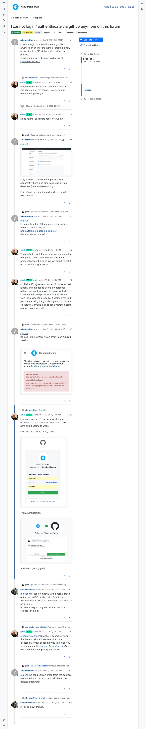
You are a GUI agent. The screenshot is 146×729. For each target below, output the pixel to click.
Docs (123, 6)
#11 (71, 632)
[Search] (3, 32)
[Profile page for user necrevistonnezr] (14, 591)
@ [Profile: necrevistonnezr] (30, 61)
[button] (3, 720)
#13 (70, 702)
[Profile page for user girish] (14, 84)
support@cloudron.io (53, 646)
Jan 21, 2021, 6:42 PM (54, 702)
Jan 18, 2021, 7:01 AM (52, 140)
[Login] (142, 3)
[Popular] (3, 20)
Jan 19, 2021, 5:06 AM (52, 329)
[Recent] (3, 9)
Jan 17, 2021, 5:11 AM (52, 40)
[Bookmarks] (3, 26)
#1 (71, 40)
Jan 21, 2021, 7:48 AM (52, 670)
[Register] (142, 9)
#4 (71, 140)
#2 (71, 82)
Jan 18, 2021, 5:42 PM (51, 250)
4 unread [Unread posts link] (87, 90)
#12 (70, 670)
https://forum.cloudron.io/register (38, 230)
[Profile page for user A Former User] (14, 42)
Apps (106, 6)
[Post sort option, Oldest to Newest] (91, 45)
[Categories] (3, 3)
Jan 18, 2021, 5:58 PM (51, 280)
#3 (71, 114)
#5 (71, 216)
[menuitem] (142, 3)
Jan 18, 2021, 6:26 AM (51, 82)
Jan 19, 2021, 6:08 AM (51, 415)
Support (27, 32)
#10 (70, 589)
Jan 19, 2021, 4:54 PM (51, 632)
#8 (71, 329)
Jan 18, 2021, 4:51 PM (52, 216)
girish (23, 82)
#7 (71, 280)
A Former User (27, 40)
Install (131, 6)
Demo (114, 6)
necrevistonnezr (27, 589)
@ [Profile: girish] (24, 144)
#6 (71, 250)
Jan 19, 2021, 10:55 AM (54, 589)
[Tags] (3, 15)
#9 (71, 415)
